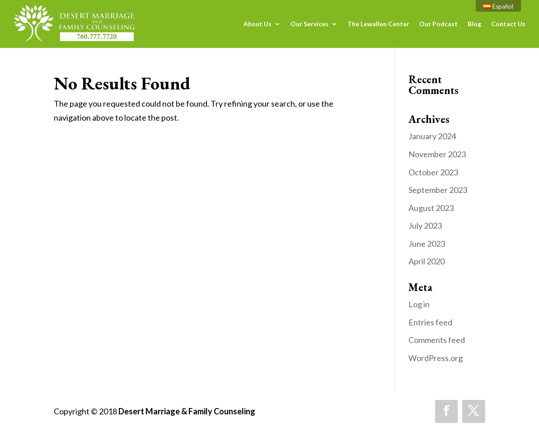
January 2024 (432, 136)
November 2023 (437, 154)
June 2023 (426, 244)
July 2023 (425, 225)
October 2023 (433, 172)
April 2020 (426, 261)
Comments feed (436, 340)
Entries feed (430, 322)
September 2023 (437, 190)
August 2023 (431, 208)
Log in (419, 304)
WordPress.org (435, 358)
